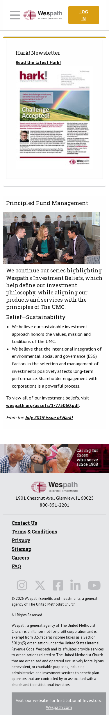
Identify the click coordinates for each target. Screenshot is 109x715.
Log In (83, 15)
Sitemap (21, 549)
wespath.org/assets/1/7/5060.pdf (42, 405)
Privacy (21, 540)
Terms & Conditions (34, 532)
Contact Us (24, 523)
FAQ (16, 566)
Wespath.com (59, 707)
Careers (20, 558)
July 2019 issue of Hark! (49, 417)
